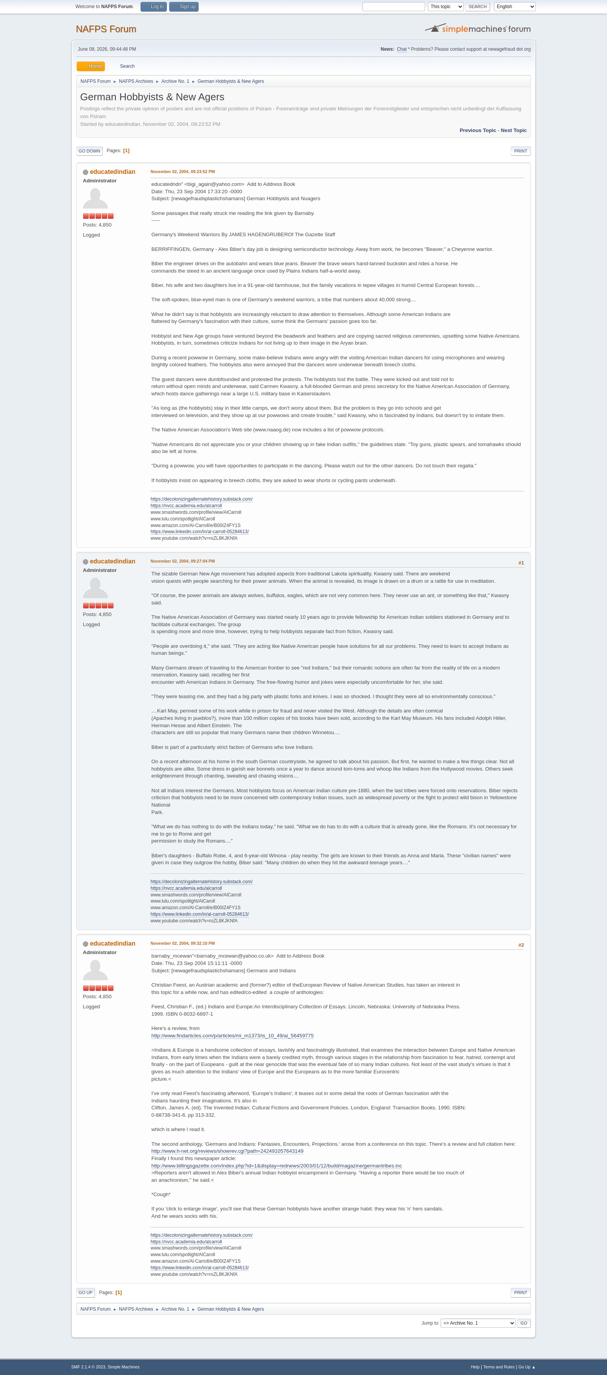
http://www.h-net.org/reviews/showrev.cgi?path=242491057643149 (227, 1151)
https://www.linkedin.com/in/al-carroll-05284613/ (200, 531)
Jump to (430, 1322)
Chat (401, 49)
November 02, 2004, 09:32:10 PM (183, 943)
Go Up (86, 1292)
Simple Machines (123, 1367)
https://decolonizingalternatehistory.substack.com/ (202, 499)
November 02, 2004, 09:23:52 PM (183, 171)
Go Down (89, 151)
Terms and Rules (499, 1367)
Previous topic (478, 130)
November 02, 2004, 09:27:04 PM (183, 561)
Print (520, 151)
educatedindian (112, 171)
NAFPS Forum (106, 29)
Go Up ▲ (527, 1367)
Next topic (514, 130)
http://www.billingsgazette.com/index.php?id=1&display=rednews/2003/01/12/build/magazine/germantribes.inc (276, 1166)
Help (475, 1367)
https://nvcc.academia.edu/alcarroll (186, 505)
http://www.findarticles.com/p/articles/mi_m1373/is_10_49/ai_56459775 (232, 1036)
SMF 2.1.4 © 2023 (88, 1367)
